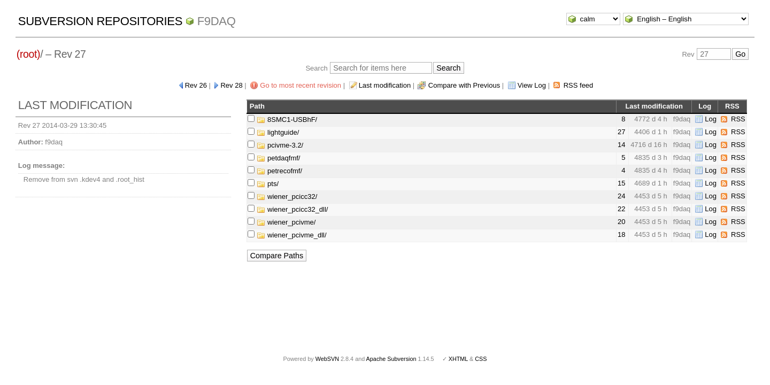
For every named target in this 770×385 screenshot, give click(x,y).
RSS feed (579, 85)
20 (621, 222)
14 (621, 145)
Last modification (385, 85)
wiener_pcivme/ (286, 222)
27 (621, 132)
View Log (532, 85)
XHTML (458, 359)
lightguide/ (278, 132)
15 (621, 183)
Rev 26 (196, 85)
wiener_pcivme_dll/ (291, 235)
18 (621, 234)
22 (621, 209)
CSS (481, 359)
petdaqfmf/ (278, 158)
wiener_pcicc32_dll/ (292, 209)
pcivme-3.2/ (280, 145)
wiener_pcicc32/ (287, 196)
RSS (738, 119)
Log (711, 119)
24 (621, 196)
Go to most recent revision (300, 85)
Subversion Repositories (100, 21)
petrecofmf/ (279, 171)
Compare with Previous (464, 85)
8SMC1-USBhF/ (287, 120)
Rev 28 (231, 85)
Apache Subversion (391, 359)
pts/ (268, 184)
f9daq (216, 21)
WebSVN (327, 359)
